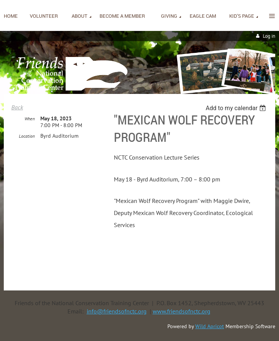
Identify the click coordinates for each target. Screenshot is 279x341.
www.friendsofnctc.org (181, 311)
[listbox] (236, 108)
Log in (269, 36)
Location (27, 136)
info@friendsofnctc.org (117, 311)
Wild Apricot (209, 326)
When (30, 118)
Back (17, 107)
